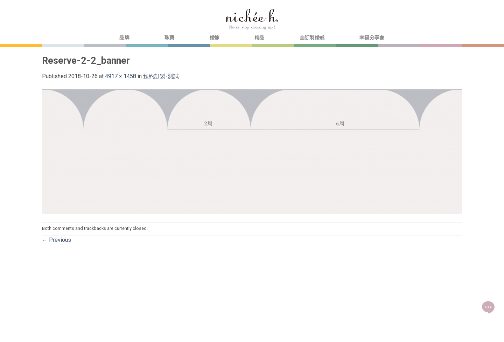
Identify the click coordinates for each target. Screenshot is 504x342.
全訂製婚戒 (312, 38)
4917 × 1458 (120, 76)
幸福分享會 (371, 38)
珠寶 (169, 38)
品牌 (124, 38)
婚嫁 (215, 38)
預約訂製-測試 (161, 76)
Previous (56, 240)
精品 (259, 38)
